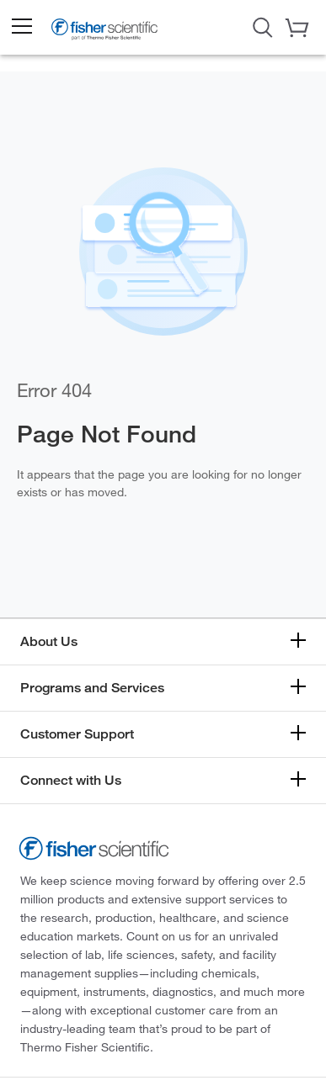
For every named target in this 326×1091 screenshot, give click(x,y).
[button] (21, 27)
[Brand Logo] (104, 31)
